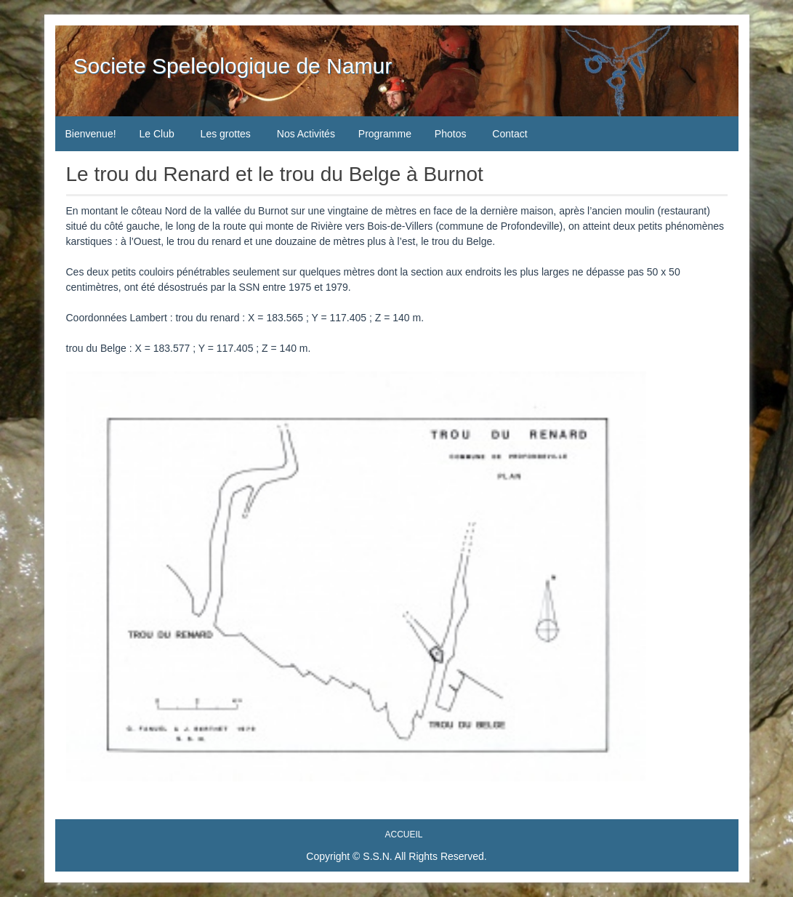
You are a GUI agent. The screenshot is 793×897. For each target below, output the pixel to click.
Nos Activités (306, 134)
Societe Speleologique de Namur (233, 66)
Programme (384, 134)
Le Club (156, 134)
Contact (509, 134)
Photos (451, 134)
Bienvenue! (90, 134)
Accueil (403, 834)
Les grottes (226, 134)
